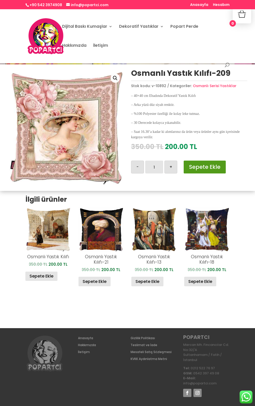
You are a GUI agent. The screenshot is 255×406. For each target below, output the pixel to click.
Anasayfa (199, 5)
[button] (115, 78)
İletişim (100, 46)
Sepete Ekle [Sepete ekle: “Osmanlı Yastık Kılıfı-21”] (94, 281)
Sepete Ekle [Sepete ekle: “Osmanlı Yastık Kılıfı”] (41, 276)
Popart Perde (184, 27)
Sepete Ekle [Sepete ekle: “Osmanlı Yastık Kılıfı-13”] (147, 281)
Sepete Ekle (204, 167)
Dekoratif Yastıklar (139, 27)
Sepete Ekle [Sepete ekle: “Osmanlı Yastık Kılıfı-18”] (200, 281)
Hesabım (221, 5)
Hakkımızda (74, 46)
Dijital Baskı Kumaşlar (84, 27)
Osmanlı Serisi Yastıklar (215, 85)
